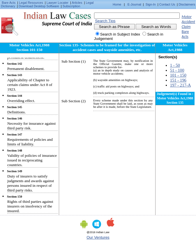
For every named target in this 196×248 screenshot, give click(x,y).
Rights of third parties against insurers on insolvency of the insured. (30, 206)
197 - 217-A (180, 85)
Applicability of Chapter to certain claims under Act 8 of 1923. (29, 85)
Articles (77, 2)
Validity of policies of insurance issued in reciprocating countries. (32, 160)
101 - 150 (178, 75)
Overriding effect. (21, 101)
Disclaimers (187, 4)
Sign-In (151, 4)
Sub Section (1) (73, 61)
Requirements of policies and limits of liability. (30, 141)
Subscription (71, 6)
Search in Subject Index (120, 34)
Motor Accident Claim (188, 21)
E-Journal (134, 4)
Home (117, 4)
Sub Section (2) (73, 101)
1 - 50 (175, 65)
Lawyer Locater (57, 2)
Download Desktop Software (39, 6)
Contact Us (167, 4)
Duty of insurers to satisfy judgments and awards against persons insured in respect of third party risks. (30, 183)
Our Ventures (98, 237)
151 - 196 (178, 80)
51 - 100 (177, 70)
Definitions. (16, 112)
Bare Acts (8, 2)
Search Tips (105, 21)
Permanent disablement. (26, 68)
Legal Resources (31, 2)
